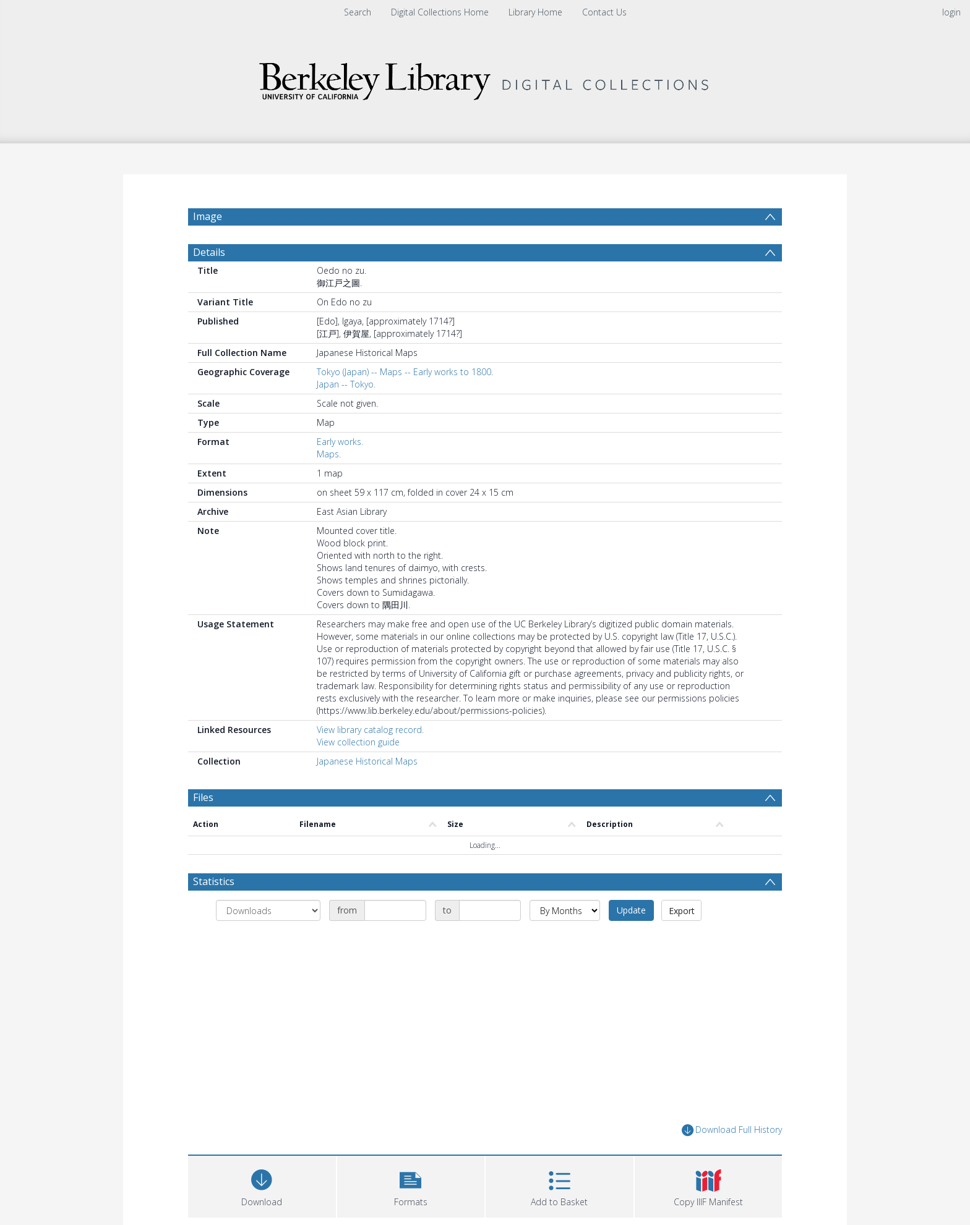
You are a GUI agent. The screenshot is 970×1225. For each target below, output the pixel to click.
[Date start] (395, 940)
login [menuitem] (951, 12)
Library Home (535, 12)
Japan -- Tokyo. (346, 414)
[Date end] (490, 940)
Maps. (329, 484)
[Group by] (268, 940)
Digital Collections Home (440, 12)
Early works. (340, 471)
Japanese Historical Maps (367, 791)
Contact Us (604, 12)
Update (631, 940)
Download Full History (732, 1159)
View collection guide (358, 772)
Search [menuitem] (357, 12)
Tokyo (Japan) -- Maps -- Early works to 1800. (405, 401)
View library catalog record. (370, 759)
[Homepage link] (485, 78)
